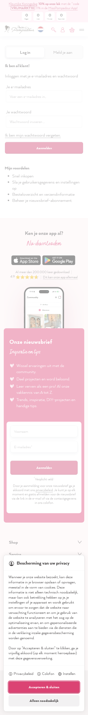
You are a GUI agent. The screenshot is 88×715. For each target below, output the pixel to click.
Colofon (45, 674)
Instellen (66, 674)
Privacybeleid (20, 674)
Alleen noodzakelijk (44, 700)
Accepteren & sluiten (44, 686)
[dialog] (44, 357)
